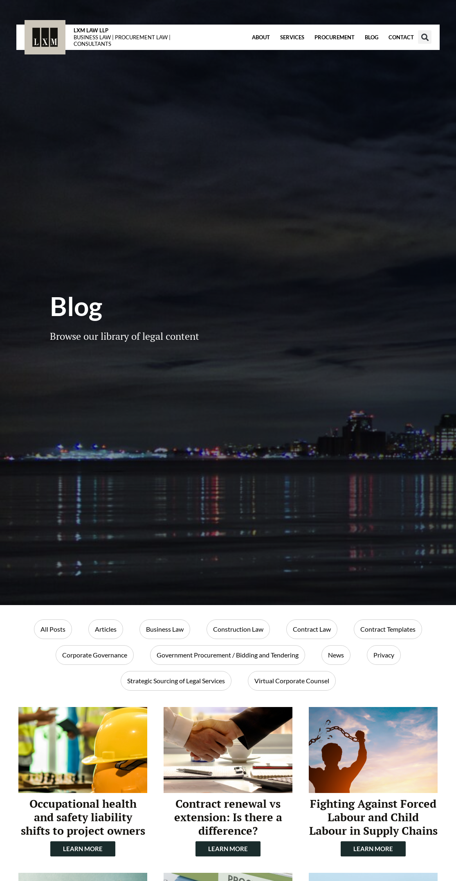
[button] (424, 37)
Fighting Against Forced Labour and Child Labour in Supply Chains (373, 817)
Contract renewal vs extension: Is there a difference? (228, 817)
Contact (401, 37)
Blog (371, 37)
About (261, 37)
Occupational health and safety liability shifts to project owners (83, 817)
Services (292, 37)
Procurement (334, 37)
